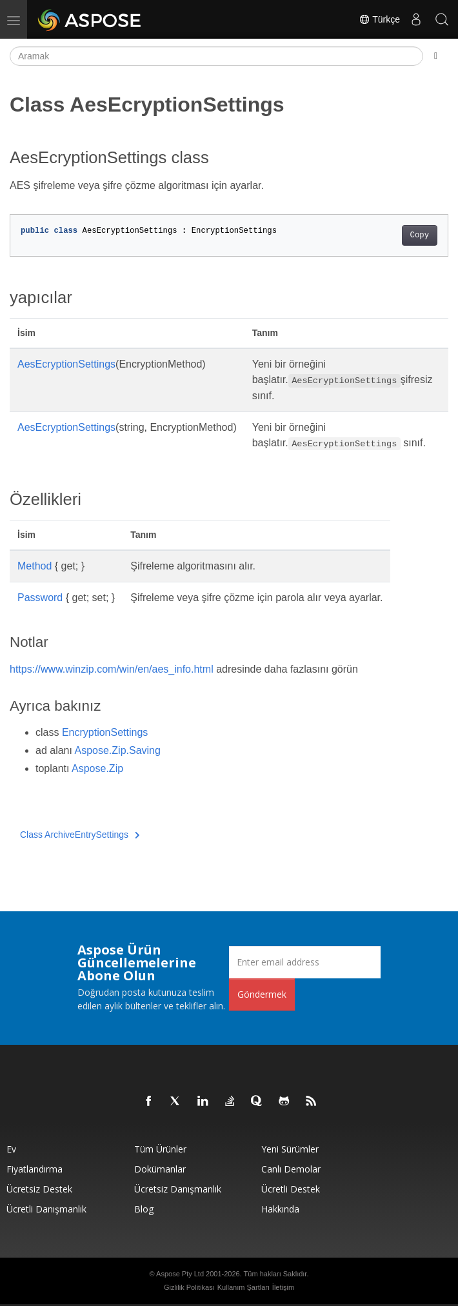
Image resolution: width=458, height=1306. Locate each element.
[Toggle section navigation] (435, 56)
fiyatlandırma (34, 1169)
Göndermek (261, 994)
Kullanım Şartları (243, 1287)
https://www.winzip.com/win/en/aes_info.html (112, 669)
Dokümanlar (160, 1169)
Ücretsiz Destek (39, 1189)
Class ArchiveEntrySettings (80, 834)
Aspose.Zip (97, 768)
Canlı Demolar (291, 1169)
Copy (419, 235)
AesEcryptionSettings (66, 364)
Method (34, 565)
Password (40, 597)
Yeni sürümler (290, 1149)
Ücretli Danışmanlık (46, 1209)
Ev (11, 1149)
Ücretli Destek (290, 1189)
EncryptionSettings (105, 732)
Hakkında (280, 1209)
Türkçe (379, 19)
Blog (144, 1209)
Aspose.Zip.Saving (118, 750)
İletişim (283, 1287)
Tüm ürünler (160, 1149)
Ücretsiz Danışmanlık (177, 1189)
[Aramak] (216, 56)
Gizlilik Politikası (189, 1287)
